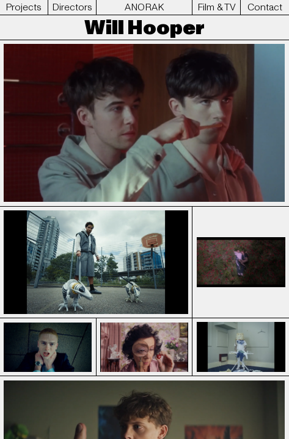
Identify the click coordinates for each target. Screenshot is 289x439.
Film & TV (216, 7)
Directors (72, 7)
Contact (264, 7)
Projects (23, 7)
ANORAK (144, 7)
